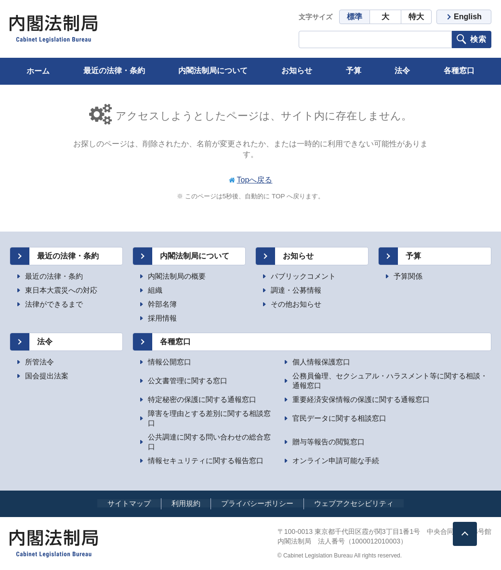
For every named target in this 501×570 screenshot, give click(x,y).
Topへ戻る (255, 180)
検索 (478, 39)
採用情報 (162, 318)
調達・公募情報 (296, 290)
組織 (155, 290)
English (468, 17)
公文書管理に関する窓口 (187, 380)
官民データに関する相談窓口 (339, 418)
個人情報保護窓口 (321, 362)
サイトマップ (129, 503)
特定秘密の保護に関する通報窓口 (202, 399)
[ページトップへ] (465, 534)
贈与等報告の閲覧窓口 (328, 442)
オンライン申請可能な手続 (335, 460)
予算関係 (408, 276)
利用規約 (185, 503)
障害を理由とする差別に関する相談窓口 (209, 418)
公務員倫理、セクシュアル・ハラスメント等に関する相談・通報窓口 (390, 380)
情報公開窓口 (169, 362)
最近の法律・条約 (54, 276)
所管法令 (39, 362)
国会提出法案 (46, 376)
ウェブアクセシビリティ (354, 503)
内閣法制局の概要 (177, 276)
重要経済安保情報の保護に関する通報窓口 (361, 399)
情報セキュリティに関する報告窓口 (206, 460)
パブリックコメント (303, 276)
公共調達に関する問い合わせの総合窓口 (209, 442)
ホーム (38, 71)
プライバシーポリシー (257, 503)
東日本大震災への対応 (61, 290)
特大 (416, 17)
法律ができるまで (54, 304)
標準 (354, 17)
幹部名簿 (162, 304)
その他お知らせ (296, 304)
